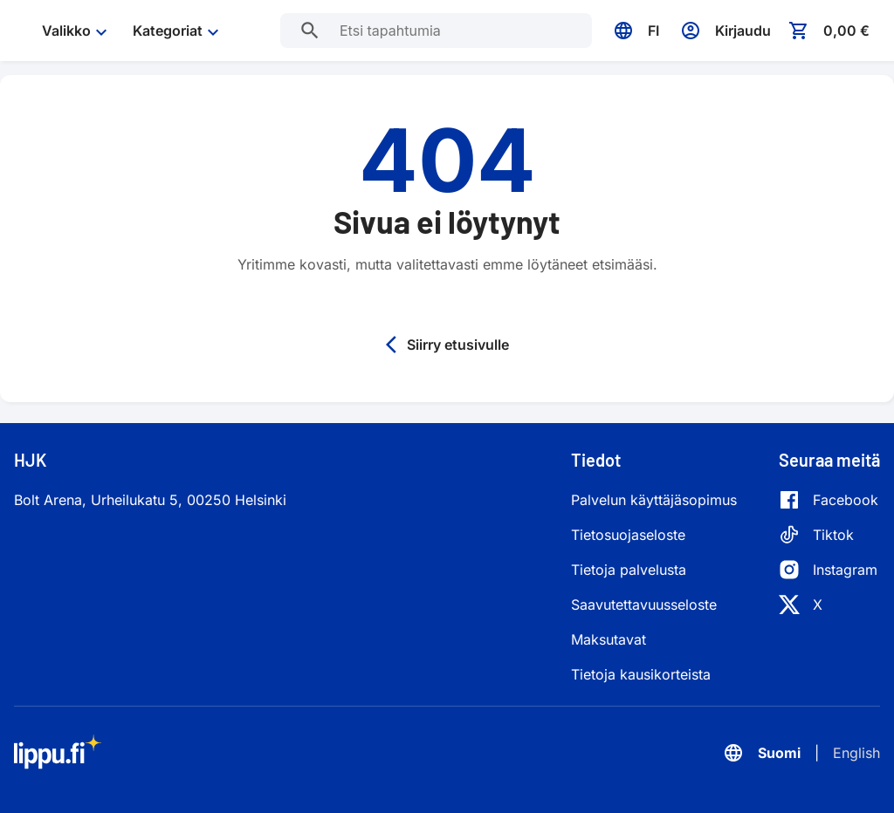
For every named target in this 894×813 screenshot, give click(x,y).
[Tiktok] (828, 534)
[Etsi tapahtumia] (310, 30)
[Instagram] (828, 569)
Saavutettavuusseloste (644, 604)
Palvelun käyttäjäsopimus (654, 500)
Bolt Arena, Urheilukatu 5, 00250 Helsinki (150, 500)
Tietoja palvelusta (628, 569)
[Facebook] (828, 499)
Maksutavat (608, 639)
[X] (828, 604)
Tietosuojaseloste (628, 534)
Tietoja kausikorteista (641, 674)
